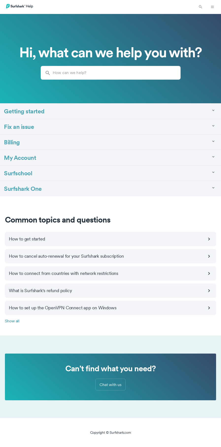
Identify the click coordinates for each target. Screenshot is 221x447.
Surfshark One (23, 188)
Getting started (24, 111)
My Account (20, 157)
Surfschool (18, 173)
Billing (12, 142)
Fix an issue (19, 126)
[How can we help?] (111, 73)
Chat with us (110, 384)
